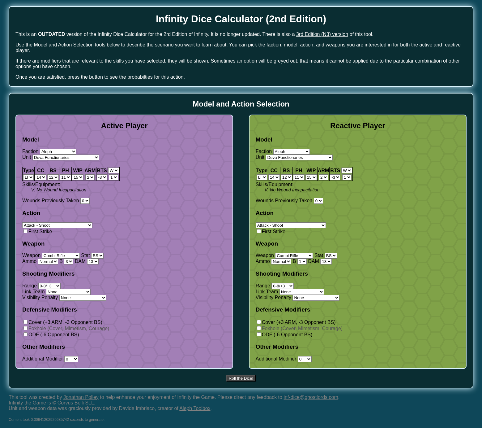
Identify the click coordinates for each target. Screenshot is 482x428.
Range (41, 285)
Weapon (51, 255)
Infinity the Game (27, 402)
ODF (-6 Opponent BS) (51, 334)
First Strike (37, 231)
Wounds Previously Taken (56, 200)
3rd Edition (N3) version (322, 34)
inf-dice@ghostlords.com (311, 397)
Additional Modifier (50, 358)
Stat (92, 255)
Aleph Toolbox (194, 408)
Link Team (56, 291)
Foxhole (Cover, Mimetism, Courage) (66, 328)
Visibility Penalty (64, 297)
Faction (49, 151)
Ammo (40, 261)
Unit (60, 157)
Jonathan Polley (81, 397)
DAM (87, 261)
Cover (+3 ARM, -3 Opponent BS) (62, 322)
